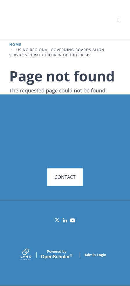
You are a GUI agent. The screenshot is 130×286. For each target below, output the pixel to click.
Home (15, 44)
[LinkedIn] (65, 220)
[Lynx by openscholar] (31, 254)
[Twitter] (57, 220)
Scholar (56, 254)
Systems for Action (54, 19)
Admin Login (95, 254)
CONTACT (65, 177)
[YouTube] (72, 220)
